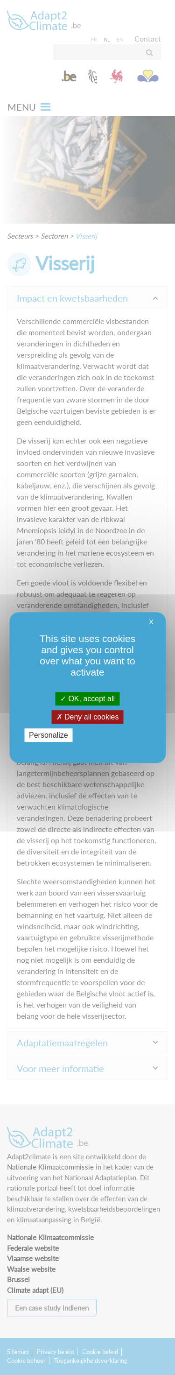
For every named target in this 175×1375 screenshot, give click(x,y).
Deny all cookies (87, 717)
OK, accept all (87, 699)
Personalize (48, 735)
